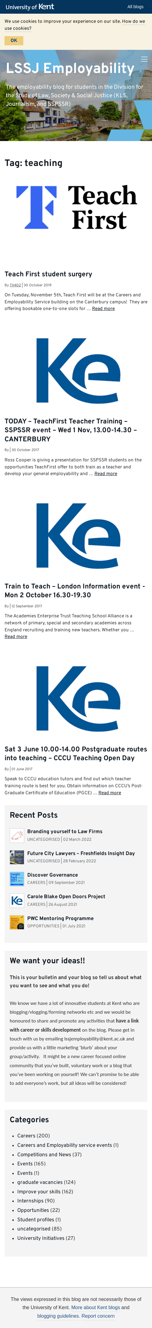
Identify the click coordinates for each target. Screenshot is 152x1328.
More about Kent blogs (95, 1307)
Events (25, 1164)
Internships (30, 1201)
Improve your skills (39, 1192)
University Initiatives (40, 1238)
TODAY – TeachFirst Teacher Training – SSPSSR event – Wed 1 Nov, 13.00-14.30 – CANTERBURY (71, 430)
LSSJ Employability (70, 68)
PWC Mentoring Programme (61, 919)
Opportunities (33, 1210)
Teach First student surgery (48, 274)
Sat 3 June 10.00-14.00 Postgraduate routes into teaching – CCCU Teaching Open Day (76, 754)
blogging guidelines (58, 1316)
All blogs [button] (135, 6)
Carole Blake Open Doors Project (66, 897)
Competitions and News (44, 1155)
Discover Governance (52, 875)
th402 (15, 285)
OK (14, 41)
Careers (26, 1136)
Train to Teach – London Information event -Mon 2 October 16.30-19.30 (75, 591)
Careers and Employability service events (64, 1145)
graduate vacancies (40, 1182)
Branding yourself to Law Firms (64, 832)
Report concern (97, 1316)
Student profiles (35, 1220)
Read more (103, 309)
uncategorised (34, 1229)
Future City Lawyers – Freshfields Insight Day (81, 853)
